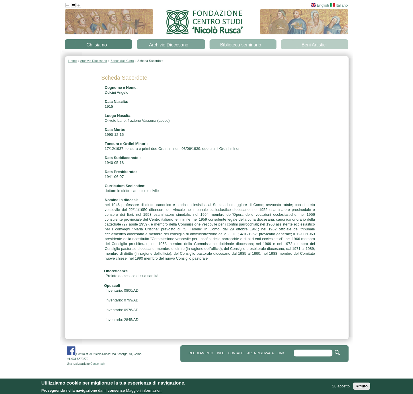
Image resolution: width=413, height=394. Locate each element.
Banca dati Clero (122, 60)
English (320, 5)
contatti (235, 353)
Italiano (339, 5)
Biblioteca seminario (240, 44)
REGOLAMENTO (201, 353)
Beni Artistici (313, 44)
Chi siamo (96, 44)
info (220, 353)
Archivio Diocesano (168, 44)
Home (72, 60)
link (280, 353)
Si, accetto (341, 387)
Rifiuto (362, 387)
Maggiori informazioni (144, 391)
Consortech (97, 363)
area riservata (260, 353)
